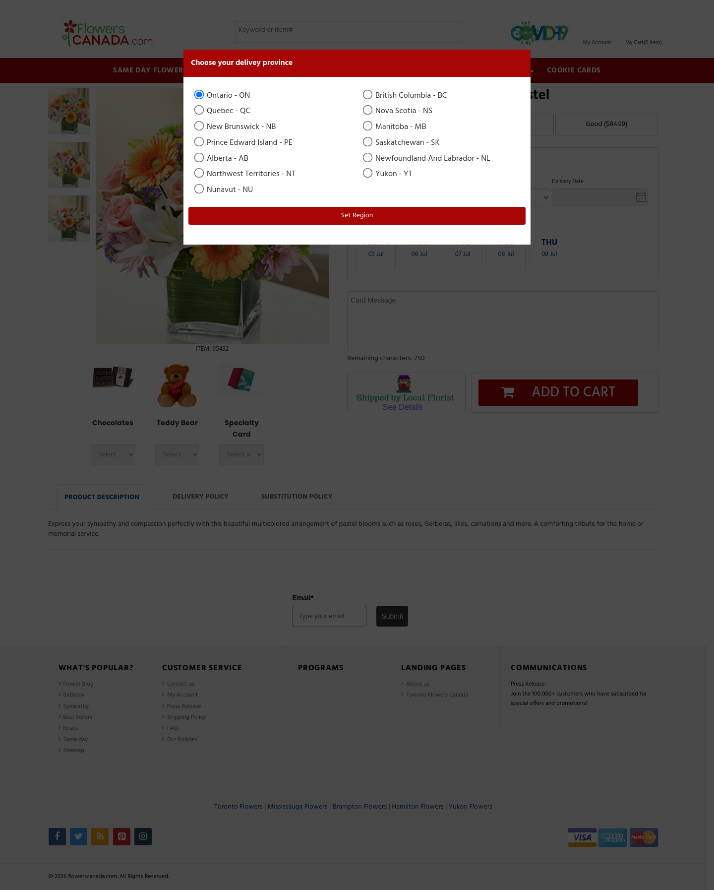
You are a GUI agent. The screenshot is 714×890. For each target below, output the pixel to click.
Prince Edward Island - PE (244, 142)
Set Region (357, 215)
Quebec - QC (223, 111)
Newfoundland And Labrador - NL (427, 158)
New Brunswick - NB (236, 127)
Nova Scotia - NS (398, 111)
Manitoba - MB (395, 127)
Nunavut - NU (224, 190)
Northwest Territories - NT (246, 174)
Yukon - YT (388, 174)
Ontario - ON (223, 95)
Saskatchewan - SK (402, 142)
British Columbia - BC (405, 95)
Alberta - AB (222, 158)
